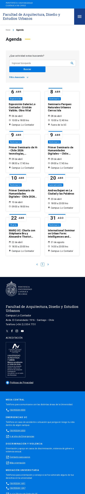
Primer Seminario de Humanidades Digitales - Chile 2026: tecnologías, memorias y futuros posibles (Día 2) (22, 193)
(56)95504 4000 (17, 410)
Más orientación (17, 463)
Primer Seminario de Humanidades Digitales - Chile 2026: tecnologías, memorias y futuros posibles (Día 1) (23, 150)
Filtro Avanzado (19, 77)
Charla (13, 225)
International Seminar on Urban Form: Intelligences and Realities (61, 233)
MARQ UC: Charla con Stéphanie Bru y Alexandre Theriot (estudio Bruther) (22, 233)
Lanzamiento (55, 185)
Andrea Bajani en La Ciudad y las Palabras (61, 192)
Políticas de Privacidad (19, 382)
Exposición (15, 99)
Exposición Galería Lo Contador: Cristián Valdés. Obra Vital (22, 107)
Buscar (27, 69)
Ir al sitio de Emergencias (22, 436)
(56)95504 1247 (17, 488)
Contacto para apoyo (20, 457)
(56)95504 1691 (17, 483)
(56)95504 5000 (17, 430)
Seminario (54, 99)
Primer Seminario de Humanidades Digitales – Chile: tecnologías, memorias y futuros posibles (60, 150)
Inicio (8, 30)
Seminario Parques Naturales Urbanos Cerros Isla (59, 107)
